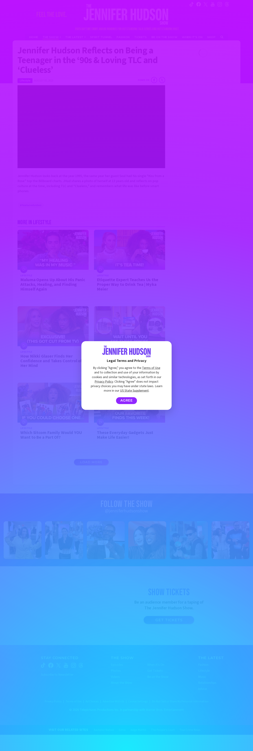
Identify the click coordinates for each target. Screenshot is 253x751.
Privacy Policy (104, 381)
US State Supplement (134, 390)
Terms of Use (151, 368)
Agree (126, 400)
